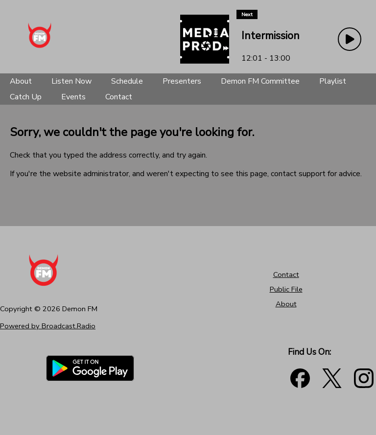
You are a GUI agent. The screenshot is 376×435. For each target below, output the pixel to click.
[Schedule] (127, 81)
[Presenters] (182, 81)
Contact (286, 274)
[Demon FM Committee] (260, 81)
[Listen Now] (71, 81)
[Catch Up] (25, 97)
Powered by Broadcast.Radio (47, 326)
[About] (21, 81)
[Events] (73, 97)
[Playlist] (332, 81)
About (286, 304)
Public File (286, 289)
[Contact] (118, 97)
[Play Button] (349, 39)
